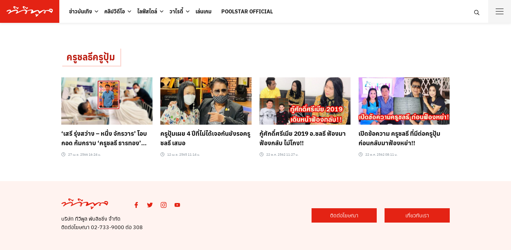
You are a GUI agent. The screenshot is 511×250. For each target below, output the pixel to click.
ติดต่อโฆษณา (344, 215)
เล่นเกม (204, 11)
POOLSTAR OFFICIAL (247, 11)
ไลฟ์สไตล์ (147, 11)
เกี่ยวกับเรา (417, 215)
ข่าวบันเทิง (80, 11)
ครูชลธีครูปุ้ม (90, 56)
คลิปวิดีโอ (114, 11)
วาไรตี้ (176, 11)
